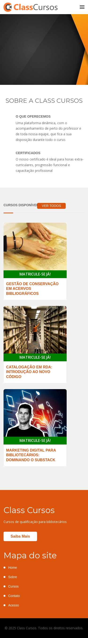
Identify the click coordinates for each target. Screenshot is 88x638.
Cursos (13, 586)
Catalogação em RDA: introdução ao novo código (29, 372)
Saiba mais (20, 536)
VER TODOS (51, 206)
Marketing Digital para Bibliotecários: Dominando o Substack (31, 455)
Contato (14, 596)
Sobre (12, 577)
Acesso (13, 605)
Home (12, 567)
